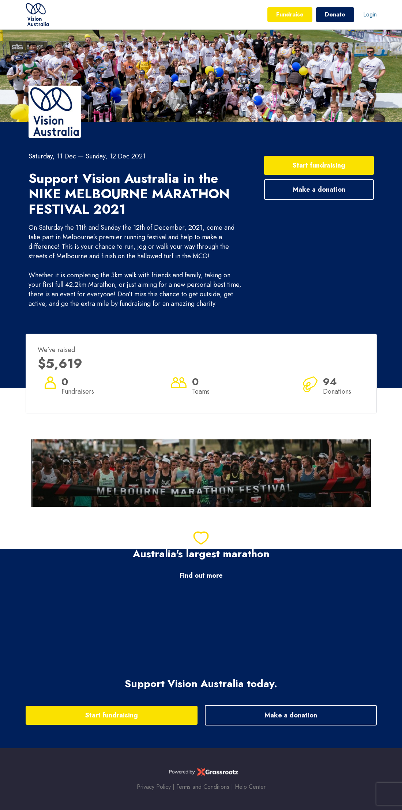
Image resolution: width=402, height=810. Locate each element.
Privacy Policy (154, 787)
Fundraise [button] (290, 14)
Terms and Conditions (202, 787)
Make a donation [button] (319, 189)
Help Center (250, 787)
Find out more (201, 575)
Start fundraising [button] (319, 165)
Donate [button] (335, 14)
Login (370, 14)
